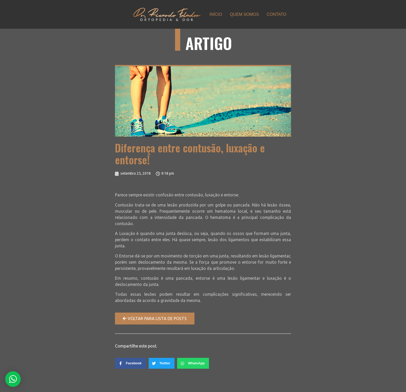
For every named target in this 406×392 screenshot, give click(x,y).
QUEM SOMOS (244, 14)
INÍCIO (215, 14)
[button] (154, 318)
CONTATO (276, 14)
